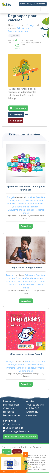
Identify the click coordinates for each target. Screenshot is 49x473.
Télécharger (18, 108)
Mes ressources (11, 415)
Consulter (26, 226)
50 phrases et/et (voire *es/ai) (26, 354)
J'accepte (6, 451)
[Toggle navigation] (44, 9)
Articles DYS (32, 408)
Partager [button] (16, 114)
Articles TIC (32, 411)
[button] (26, 114)
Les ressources (11, 404)
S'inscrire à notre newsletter (20, 436)
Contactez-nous (11, 424)
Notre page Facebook (16, 431)
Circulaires (32, 415)
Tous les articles (35, 404)
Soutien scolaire (13, 427)
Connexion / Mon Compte (32, 4)
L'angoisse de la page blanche (26, 268)
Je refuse (17, 451)
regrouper (14, 35)
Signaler (16, 120)
